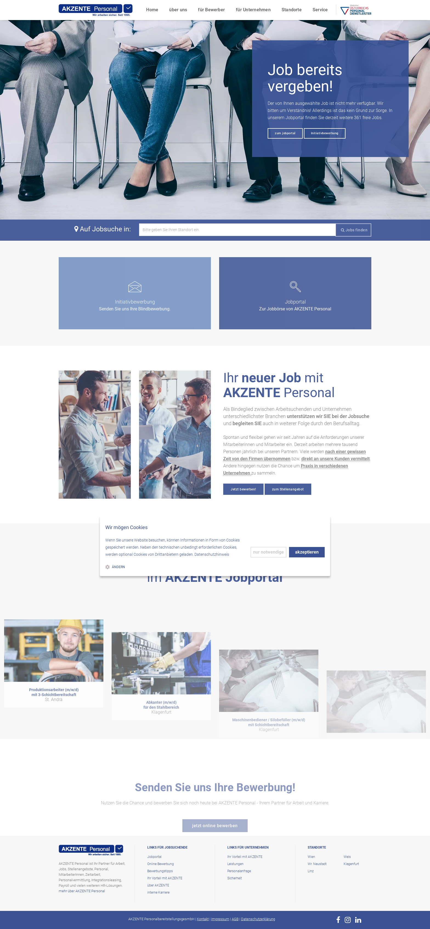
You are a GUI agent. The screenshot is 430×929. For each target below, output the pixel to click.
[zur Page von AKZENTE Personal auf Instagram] (348, 920)
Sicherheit (234, 878)
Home (152, 9)
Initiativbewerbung (324, 133)
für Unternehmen (253, 9)
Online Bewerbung (160, 864)
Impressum (220, 919)
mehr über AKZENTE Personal (82, 891)
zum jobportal (285, 133)
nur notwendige (268, 552)
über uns (178, 9)
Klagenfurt (351, 864)
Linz (311, 871)
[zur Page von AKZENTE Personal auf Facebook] (338, 920)
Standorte (292, 9)
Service (320, 9)
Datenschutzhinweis (211, 554)
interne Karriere (158, 892)
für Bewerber (211, 9)
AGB (235, 919)
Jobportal (154, 857)
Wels (347, 857)
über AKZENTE (158, 885)
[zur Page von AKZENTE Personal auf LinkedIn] (358, 920)
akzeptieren (307, 552)
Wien (311, 857)
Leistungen (235, 864)
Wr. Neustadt (317, 864)
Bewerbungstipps (160, 871)
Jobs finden (354, 230)
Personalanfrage (239, 871)
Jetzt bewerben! (243, 489)
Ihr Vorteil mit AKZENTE (164, 878)
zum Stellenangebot (288, 489)
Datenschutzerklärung (258, 919)
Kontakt (203, 919)
